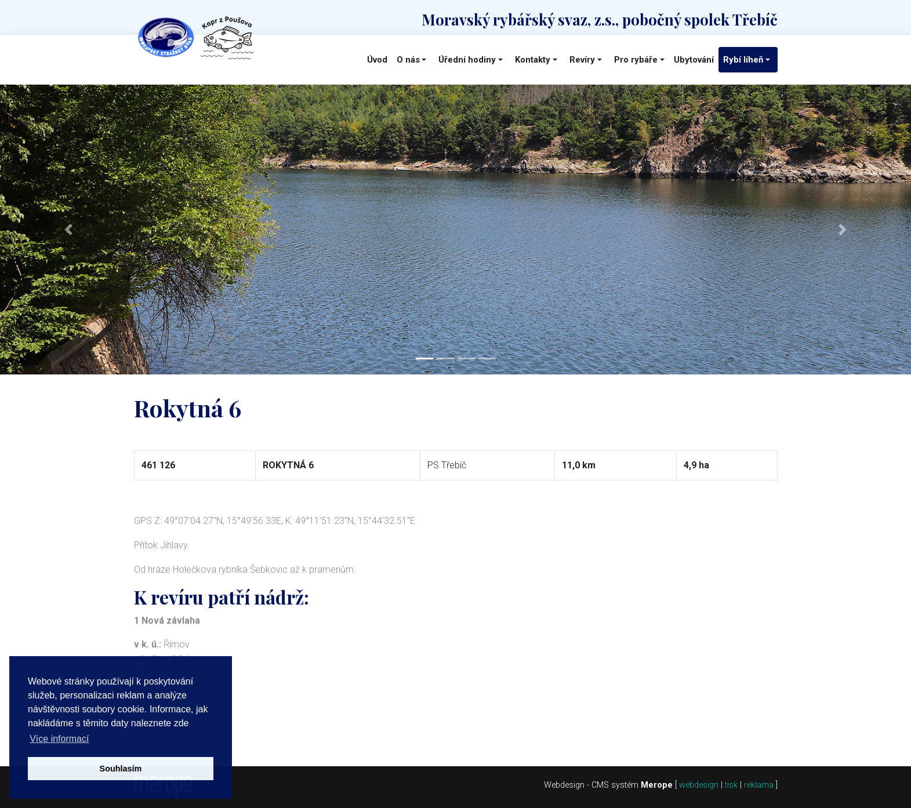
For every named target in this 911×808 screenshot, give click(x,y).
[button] (68, 229)
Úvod (377, 59)
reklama (759, 785)
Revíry (582, 59)
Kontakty (532, 59)
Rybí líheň (743, 59)
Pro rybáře (636, 59)
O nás (408, 59)
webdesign (698, 785)
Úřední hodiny (467, 59)
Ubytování (694, 59)
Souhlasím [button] (121, 768)
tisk (731, 785)
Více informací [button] (59, 739)
